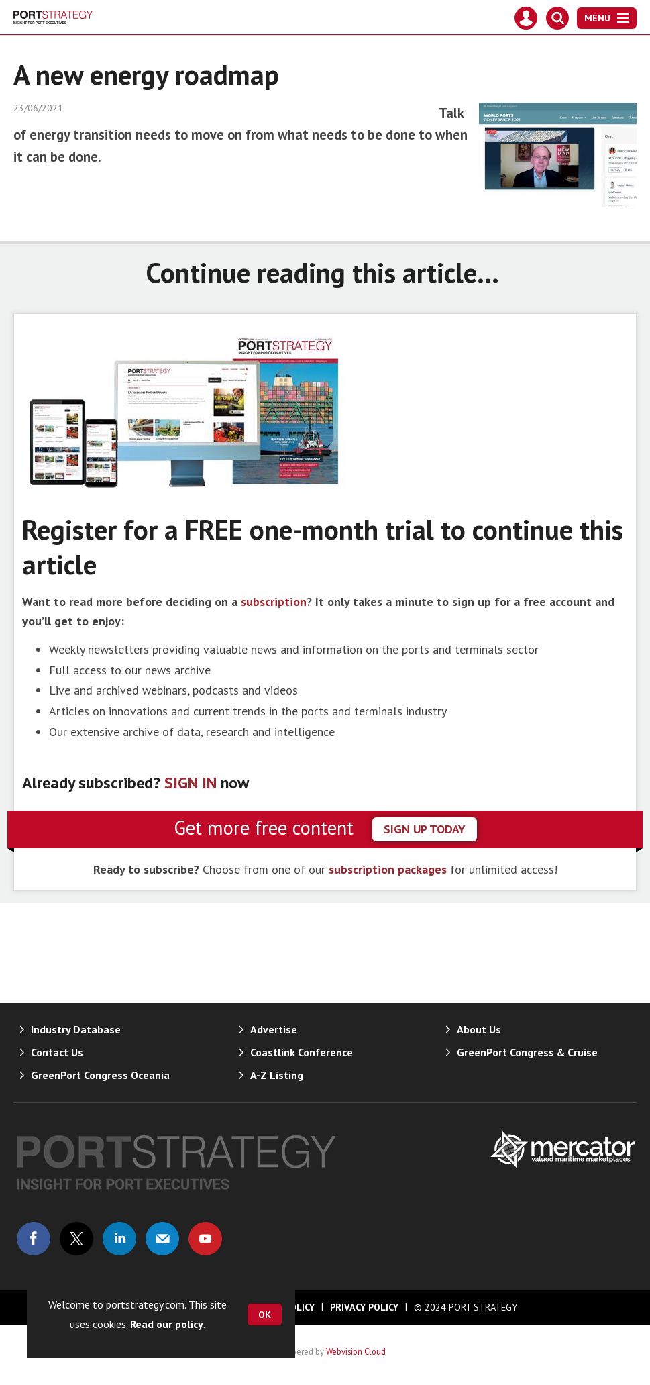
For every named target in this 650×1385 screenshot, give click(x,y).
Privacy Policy (364, 1307)
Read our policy (166, 1324)
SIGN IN (190, 782)
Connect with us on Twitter (76, 1238)
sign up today (425, 829)
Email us (162, 1238)
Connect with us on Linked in (119, 1238)
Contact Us (57, 1052)
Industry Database (76, 1029)
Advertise (273, 1029)
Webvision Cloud (356, 1351)
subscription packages (388, 869)
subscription (274, 601)
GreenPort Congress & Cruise (527, 1052)
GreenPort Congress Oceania (100, 1075)
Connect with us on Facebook (33, 1238)
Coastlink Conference (301, 1052)
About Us (479, 1029)
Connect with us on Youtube (205, 1238)
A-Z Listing (276, 1075)
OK (264, 1315)
